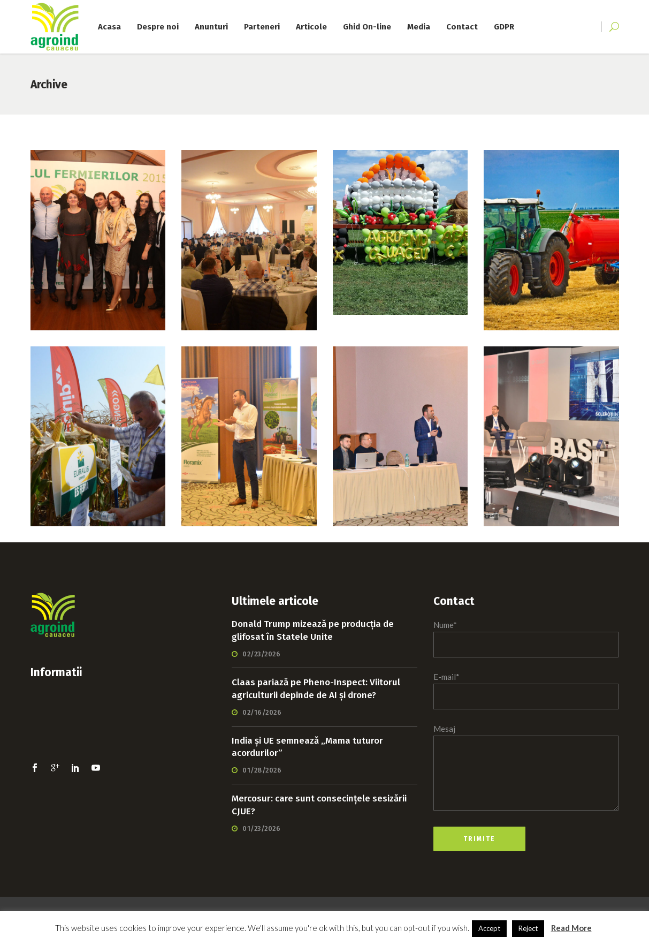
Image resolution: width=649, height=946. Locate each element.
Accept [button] (489, 928)
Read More (571, 928)
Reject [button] (528, 928)
